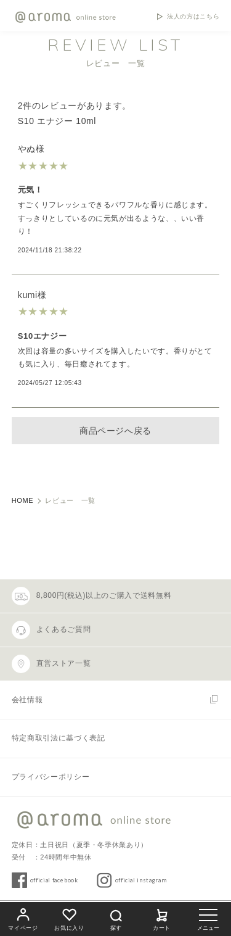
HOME (23, 500)
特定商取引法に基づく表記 (58, 738)
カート (162, 918)
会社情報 (27, 699)
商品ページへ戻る (115, 431)
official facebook (54, 880)
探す (116, 918)
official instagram (141, 880)
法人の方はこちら (193, 17)
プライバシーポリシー (50, 776)
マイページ (23, 918)
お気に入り (69, 918)
